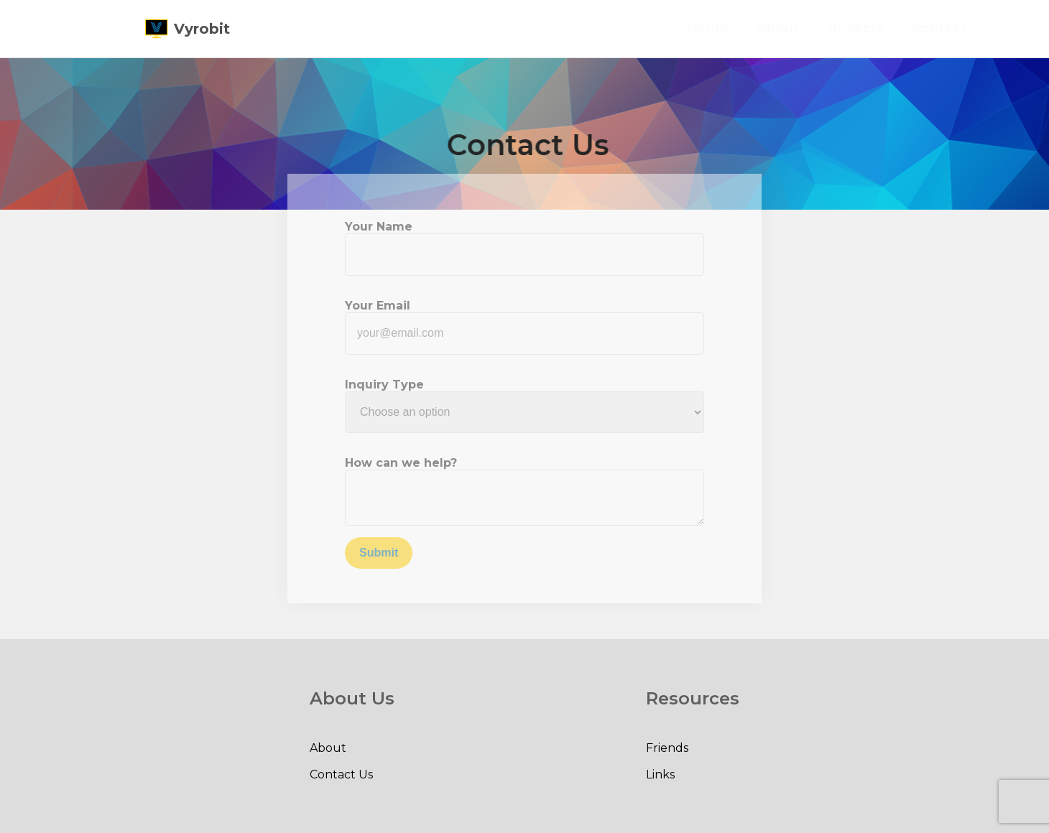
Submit (378, 552)
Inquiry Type (384, 384)
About (796, 28)
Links (660, 774)
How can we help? (401, 463)
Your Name (378, 226)
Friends (667, 748)
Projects (873, 28)
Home (725, 28)
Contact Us (341, 774)
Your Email (377, 305)
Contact (957, 28)
